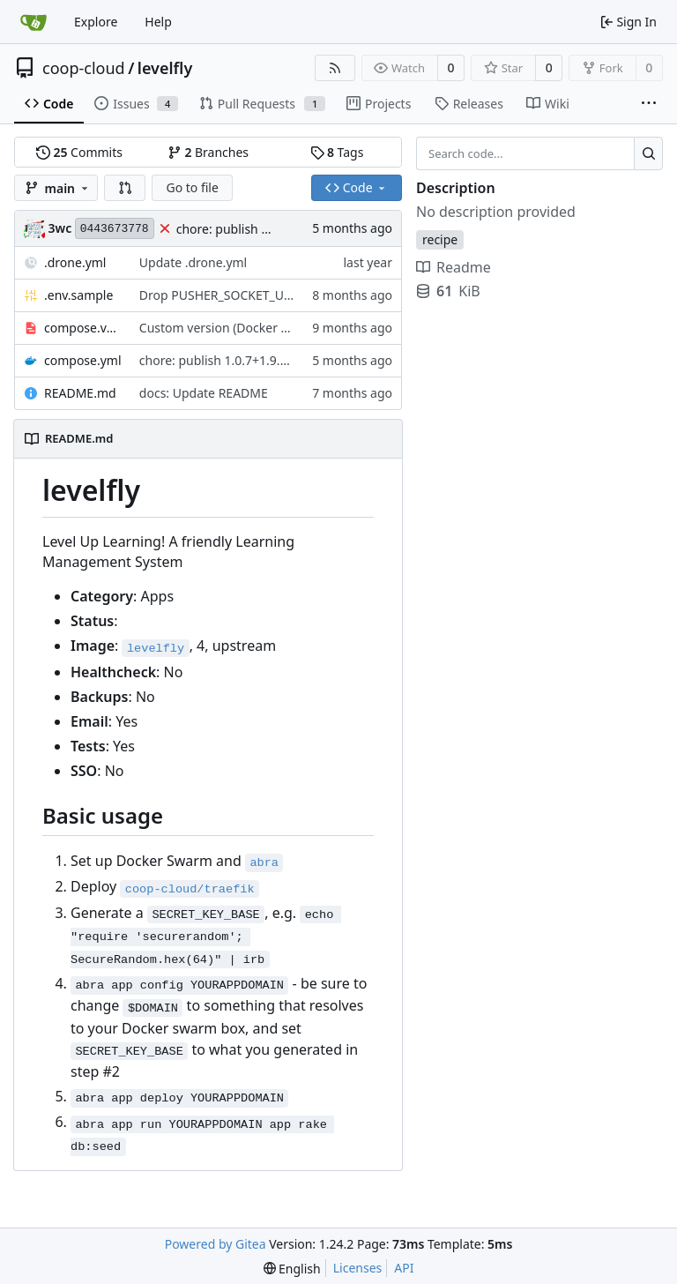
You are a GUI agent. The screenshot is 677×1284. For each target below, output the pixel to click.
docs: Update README (203, 392)
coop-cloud (83, 68)
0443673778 (114, 228)
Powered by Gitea (215, 1243)
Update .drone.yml (193, 262)
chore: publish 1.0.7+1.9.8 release (272, 228)
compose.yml (83, 360)
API (403, 1267)
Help (158, 21)
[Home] (33, 22)
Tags (337, 152)
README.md (80, 392)
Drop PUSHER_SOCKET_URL (218, 295)
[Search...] (648, 153)
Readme (453, 267)
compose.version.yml (83, 327)
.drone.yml (75, 262)
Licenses (358, 1267)
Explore (95, 21)
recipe (440, 239)
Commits (79, 152)
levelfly (165, 68)
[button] (125, 188)
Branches (208, 152)
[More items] (649, 104)
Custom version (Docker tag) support (246, 327)
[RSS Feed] (335, 68)
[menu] (292, 1268)
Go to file (192, 187)
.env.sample (78, 295)
